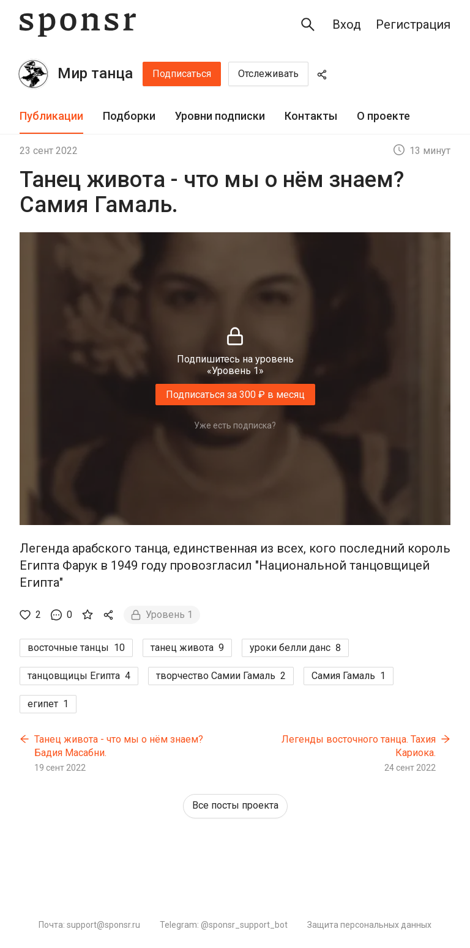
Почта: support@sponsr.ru (89, 925)
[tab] (51, 116)
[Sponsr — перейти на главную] (78, 25)
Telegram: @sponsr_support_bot (224, 925)
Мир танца (95, 73)
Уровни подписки (220, 115)
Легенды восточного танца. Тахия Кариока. (359, 746)
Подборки (129, 115)
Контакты (311, 115)
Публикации (51, 115)
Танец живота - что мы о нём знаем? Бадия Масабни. (118, 746)
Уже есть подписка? (235, 425)
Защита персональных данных (369, 925)
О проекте (383, 115)
